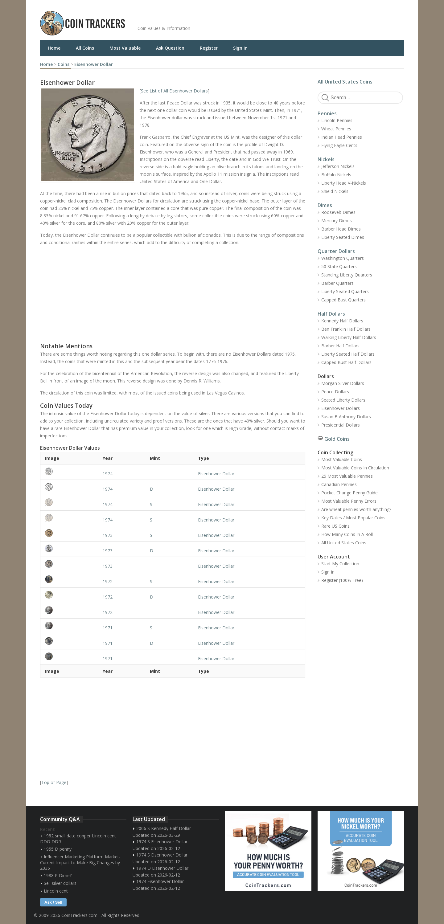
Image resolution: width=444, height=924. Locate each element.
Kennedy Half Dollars (342, 321)
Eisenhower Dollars (340, 408)
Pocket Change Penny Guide (349, 493)
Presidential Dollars (340, 425)
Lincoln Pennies (336, 120)
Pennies (327, 113)
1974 (108, 473)
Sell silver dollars (60, 883)
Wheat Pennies (336, 129)
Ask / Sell (53, 902)
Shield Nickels (334, 191)
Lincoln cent (56, 891)
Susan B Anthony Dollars (346, 416)
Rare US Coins (335, 526)
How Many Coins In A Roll (347, 534)
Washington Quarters (342, 258)
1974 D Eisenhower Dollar (162, 868)
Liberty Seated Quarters (345, 291)
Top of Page (53, 782)
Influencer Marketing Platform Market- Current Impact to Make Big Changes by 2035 (80, 862)
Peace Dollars (335, 392)
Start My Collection (340, 563)
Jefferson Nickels (338, 166)
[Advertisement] (297, 18)
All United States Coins (345, 81)
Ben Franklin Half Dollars (346, 329)
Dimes (325, 205)
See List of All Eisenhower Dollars (174, 91)
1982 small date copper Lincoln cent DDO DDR (78, 838)
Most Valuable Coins (341, 459)
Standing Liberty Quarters (346, 275)
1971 (108, 628)
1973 (108, 535)
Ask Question (170, 48)
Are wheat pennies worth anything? (356, 509)
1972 (108, 581)
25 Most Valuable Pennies (347, 476)
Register (209, 48)
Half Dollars (331, 313)
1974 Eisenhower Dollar (160, 881)
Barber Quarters (337, 283)
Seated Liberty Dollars (343, 400)
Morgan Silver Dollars (342, 383)
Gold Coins (337, 438)
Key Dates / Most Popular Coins (353, 518)
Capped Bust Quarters (343, 300)
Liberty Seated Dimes (342, 237)
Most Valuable (125, 48)
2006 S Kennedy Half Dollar (163, 828)
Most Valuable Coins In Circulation (355, 468)
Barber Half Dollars (340, 346)
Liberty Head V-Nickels (343, 183)
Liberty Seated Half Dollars (348, 354)
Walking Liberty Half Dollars (348, 337)
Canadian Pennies (339, 484)
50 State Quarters (339, 266)
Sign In (240, 48)
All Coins (85, 48)
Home (54, 48)
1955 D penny (58, 849)
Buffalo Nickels (336, 175)
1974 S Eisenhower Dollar (161, 841)
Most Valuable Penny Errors (348, 501)
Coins (63, 64)
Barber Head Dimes (341, 229)
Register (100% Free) (342, 580)
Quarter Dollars (336, 251)
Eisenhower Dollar (93, 64)
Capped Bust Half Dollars (346, 362)
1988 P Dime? (58, 875)
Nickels (326, 159)
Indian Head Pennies (341, 137)
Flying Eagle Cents (339, 145)
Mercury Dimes (336, 220)
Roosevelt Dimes (338, 212)
